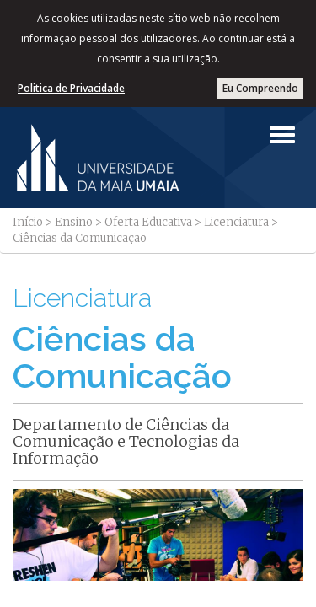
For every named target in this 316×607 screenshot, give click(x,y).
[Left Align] (282, 135)
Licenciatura (236, 222)
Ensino (74, 222)
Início (28, 222)
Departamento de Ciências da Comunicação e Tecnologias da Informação (126, 441)
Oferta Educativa (148, 222)
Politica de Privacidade (71, 88)
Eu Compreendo (260, 88)
